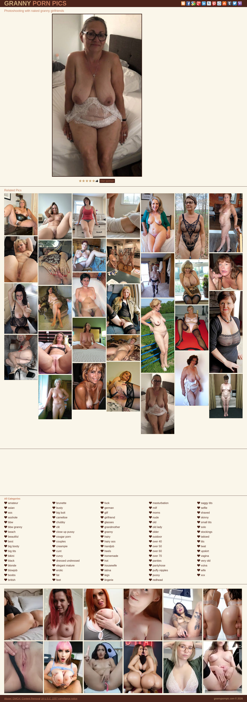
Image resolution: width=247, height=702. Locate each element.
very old (203, 560)
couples (59, 541)
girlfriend (108, 517)
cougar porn (61, 536)
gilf (104, 512)
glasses (107, 522)
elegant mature (63, 565)
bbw (8, 522)
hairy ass (108, 541)
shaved (203, 512)
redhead (156, 579)
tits (200, 541)
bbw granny (13, 527)
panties (155, 560)
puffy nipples (158, 570)
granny (107, 531)
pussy (154, 575)
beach (9, 531)
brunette (59, 503)
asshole (10, 517)
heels (106, 551)
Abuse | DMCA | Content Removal (22, 698)
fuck (105, 503)
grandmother (110, 527)
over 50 (155, 546)
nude (154, 517)
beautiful (11, 536)
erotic (57, 570)
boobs (9, 575)
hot (104, 560)
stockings (204, 531)
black (9, 560)
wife (201, 570)
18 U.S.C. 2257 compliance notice (59, 698)
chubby (58, 522)
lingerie (107, 579)
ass (8, 512)
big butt (58, 512)
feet (56, 579)
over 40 (155, 541)
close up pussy (63, 531)
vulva (202, 565)
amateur (11, 503)
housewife (109, 565)
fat (55, 575)
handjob (107, 546)
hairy (105, 536)
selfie (202, 507)
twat (201, 546)
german (107, 507)
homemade (109, 555)
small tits (204, 522)
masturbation (159, 503)
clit (56, 527)
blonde (10, 565)
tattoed (203, 536)
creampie (59, 546)
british (9, 579)
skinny (203, 517)
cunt (56, 551)
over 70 (155, 555)
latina (106, 570)
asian (9, 507)
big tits (10, 551)
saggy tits (205, 503)
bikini (9, 555)
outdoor (155, 536)
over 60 (155, 551)
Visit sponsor (107, 180)
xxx (201, 575)
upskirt (203, 551)
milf (153, 507)
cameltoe (59, 517)
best (8, 541)
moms (154, 512)
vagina (203, 555)
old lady (155, 527)
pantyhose (157, 565)
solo (201, 527)
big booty (11, 546)
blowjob (10, 570)
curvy (57, 555)
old (152, 522)
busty (57, 507)
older (154, 531)
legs (105, 575)
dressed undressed (66, 560)
